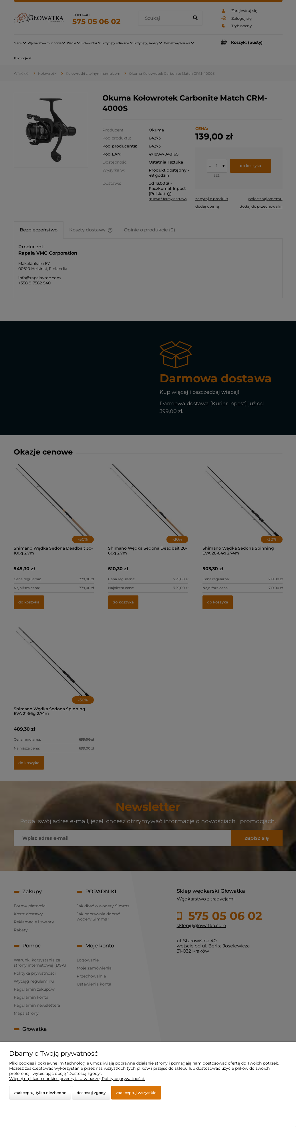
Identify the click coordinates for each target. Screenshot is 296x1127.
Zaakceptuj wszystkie (136, 1092)
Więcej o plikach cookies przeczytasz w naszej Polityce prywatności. (77, 1078)
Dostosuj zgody (91, 1092)
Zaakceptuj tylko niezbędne (40, 1092)
